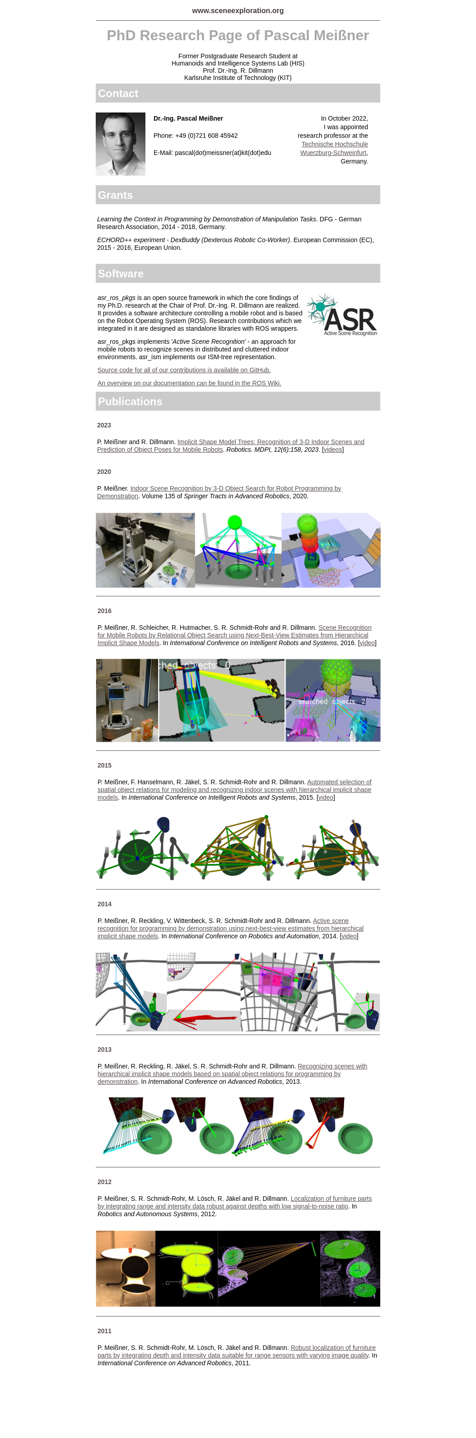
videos (333, 449)
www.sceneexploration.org (238, 10)
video (325, 797)
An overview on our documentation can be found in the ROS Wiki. (189, 383)
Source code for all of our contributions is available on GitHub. (184, 370)
